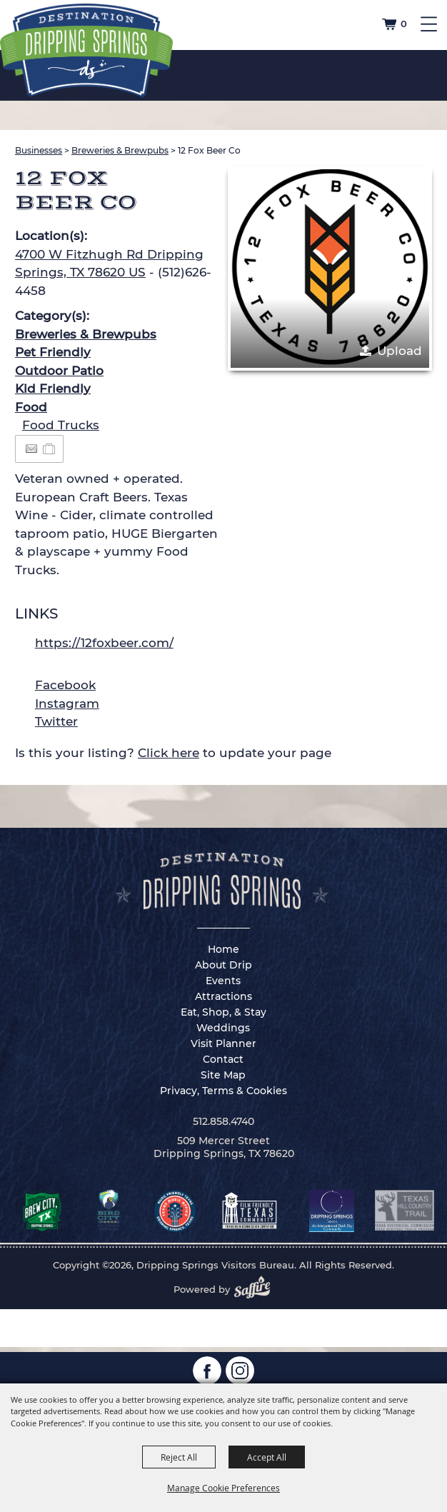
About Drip (223, 965)
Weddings (223, 1027)
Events (223, 980)
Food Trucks (60, 425)
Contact (223, 1059)
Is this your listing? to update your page (173, 753)
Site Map (223, 1075)
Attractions (223, 996)
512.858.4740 (223, 1121)
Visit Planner (223, 1043)
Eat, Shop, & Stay (223, 1012)
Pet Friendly (53, 352)
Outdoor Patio (59, 371)
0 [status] (404, 23)
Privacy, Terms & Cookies (223, 1090)
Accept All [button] (266, 1457)
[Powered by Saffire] (256, 1289)
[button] (330, 268)
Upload (399, 351)
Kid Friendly (53, 388)
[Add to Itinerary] (50, 448)
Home (223, 949)
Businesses (38, 150)
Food (31, 407)
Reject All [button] (179, 1457)
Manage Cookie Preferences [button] (223, 1487)
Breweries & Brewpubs (120, 150)
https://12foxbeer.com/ (104, 643)
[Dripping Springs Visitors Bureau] (86, 50)
